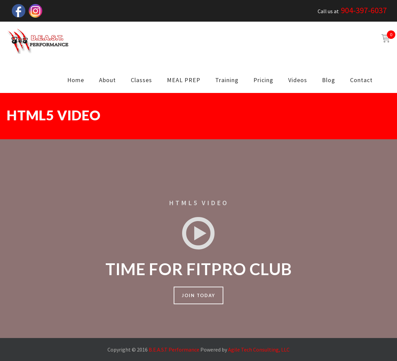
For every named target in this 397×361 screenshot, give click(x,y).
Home (75, 80)
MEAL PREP (183, 80)
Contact (361, 80)
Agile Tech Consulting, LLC (259, 349)
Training (227, 80)
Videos (297, 80)
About (107, 80)
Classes (141, 80)
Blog (328, 80)
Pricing (263, 80)
